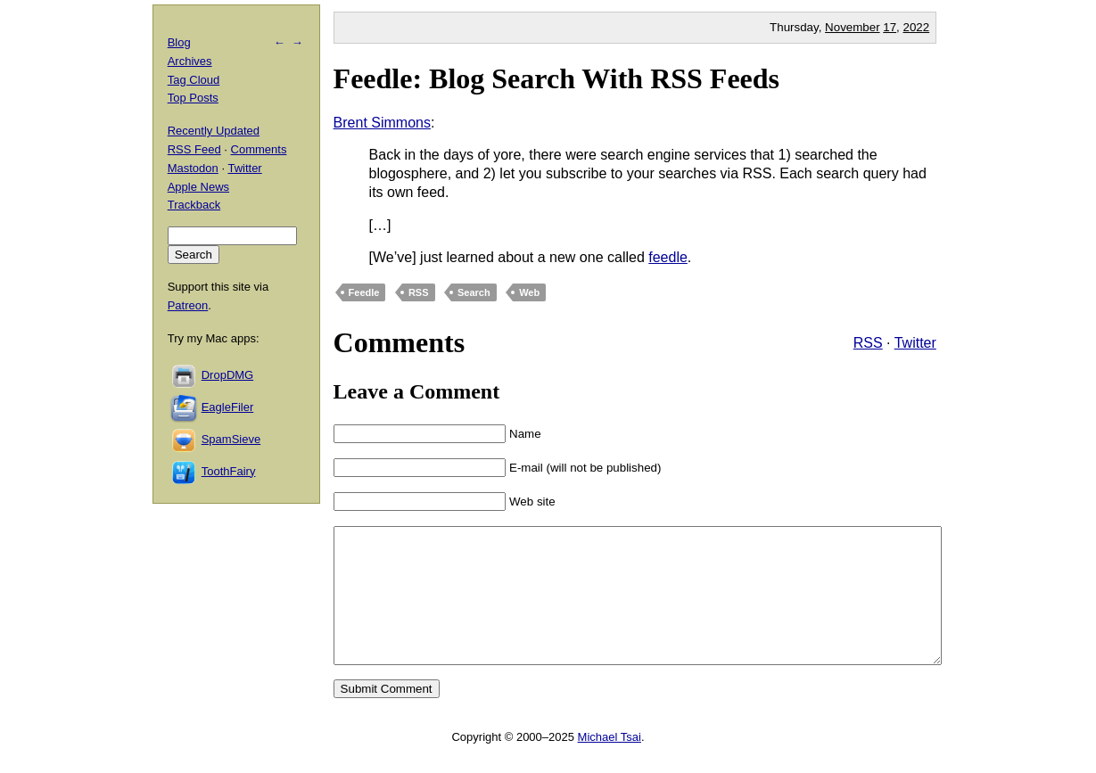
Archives (190, 61)
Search (473, 292)
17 (889, 27)
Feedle (364, 292)
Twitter (915, 342)
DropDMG (228, 375)
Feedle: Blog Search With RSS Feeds (556, 78)
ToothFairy (229, 471)
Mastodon (193, 168)
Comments (259, 149)
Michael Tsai (609, 763)
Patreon (188, 305)
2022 (916, 27)
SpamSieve (231, 439)
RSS (418, 292)
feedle (668, 257)
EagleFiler (228, 407)
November (852, 27)
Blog (179, 42)
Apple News (198, 186)
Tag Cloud (194, 79)
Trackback (194, 204)
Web (529, 292)
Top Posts (193, 97)
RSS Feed (194, 149)
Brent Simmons (382, 122)
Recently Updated (214, 130)
